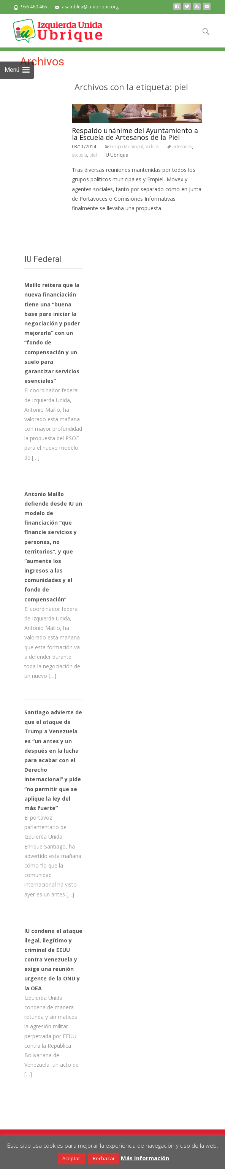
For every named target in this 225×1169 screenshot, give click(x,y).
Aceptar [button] (71, 1158)
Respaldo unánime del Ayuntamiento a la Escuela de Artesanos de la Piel (135, 134)
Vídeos (152, 146)
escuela (79, 155)
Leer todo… (87, 222)
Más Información (145, 1158)
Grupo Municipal (126, 146)
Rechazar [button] (104, 1158)
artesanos (182, 146)
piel (93, 155)
